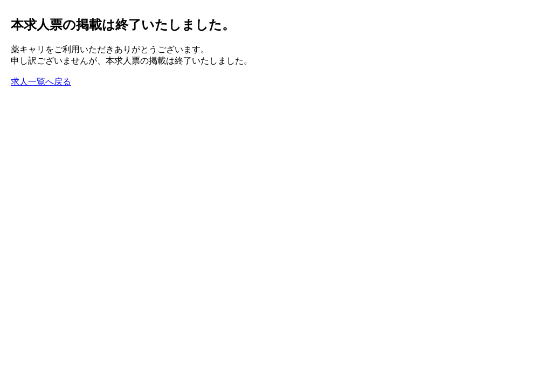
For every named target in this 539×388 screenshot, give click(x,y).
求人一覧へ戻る (41, 81)
